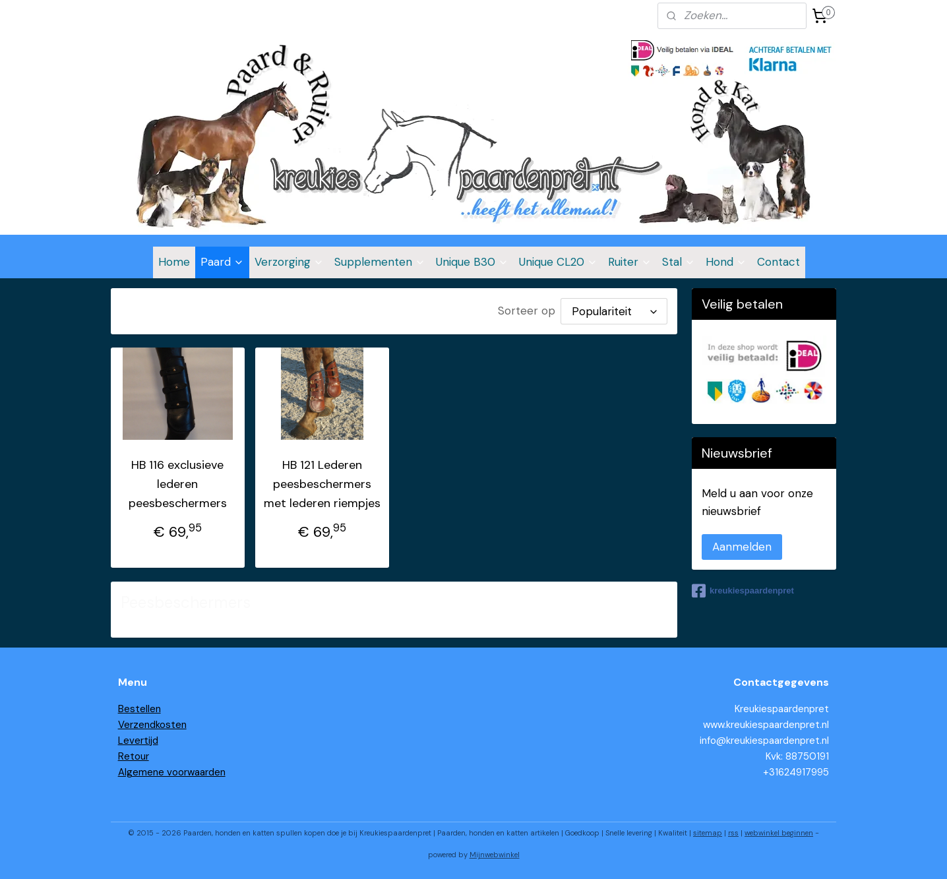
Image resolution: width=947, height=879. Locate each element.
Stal (678, 262)
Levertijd (138, 740)
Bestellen (139, 708)
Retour (133, 756)
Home (174, 262)
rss (733, 832)
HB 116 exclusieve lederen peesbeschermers (178, 484)
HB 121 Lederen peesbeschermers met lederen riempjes (322, 484)
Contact (778, 262)
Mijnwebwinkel (495, 854)
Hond (726, 262)
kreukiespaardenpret (743, 591)
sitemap (707, 832)
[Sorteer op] (614, 311)
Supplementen (379, 262)
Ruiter (630, 262)
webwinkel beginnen (779, 832)
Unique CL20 (558, 262)
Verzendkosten (152, 724)
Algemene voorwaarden (172, 772)
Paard (222, 262)
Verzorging (289, 262)
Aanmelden (742, 546)
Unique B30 (472, 262)
